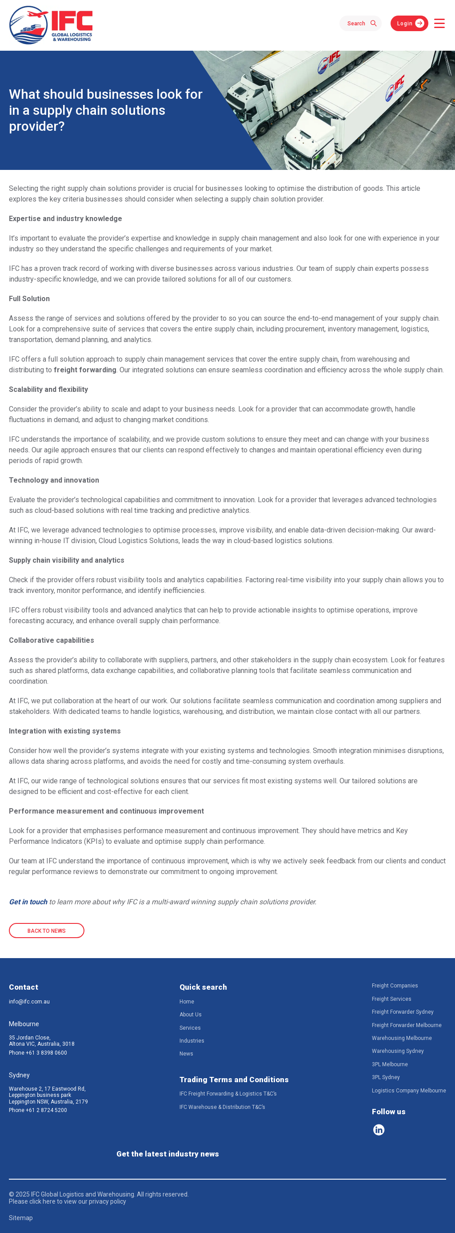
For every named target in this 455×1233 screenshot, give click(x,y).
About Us (191, 1014)
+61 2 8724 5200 (46, 1110)
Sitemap (21, 1217)
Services (190, 1028)
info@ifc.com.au (29, 1002)
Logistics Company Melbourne (409, 1091)
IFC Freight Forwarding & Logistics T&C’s (228, 1094)
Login (405, 23)
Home (187, 1002)
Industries (192, 1041)
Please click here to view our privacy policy (67, 1201)
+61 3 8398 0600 (46, 1053)
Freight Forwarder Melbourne (407, 1025)
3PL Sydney (386, 1077)
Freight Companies (395, 986)
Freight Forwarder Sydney (403, 1012)
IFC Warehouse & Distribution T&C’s (222, 1107)
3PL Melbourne (390, 1064)
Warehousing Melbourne (402, 1038)
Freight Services (391, 999)
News (186, 1054)
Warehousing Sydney (398, 1051)
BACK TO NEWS (47, 931)
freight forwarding (85, 370)
